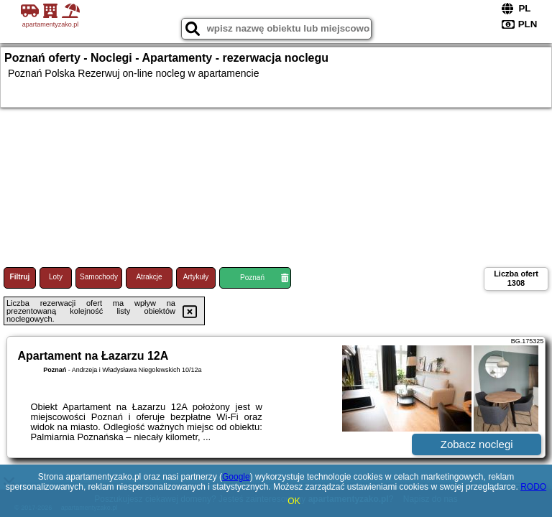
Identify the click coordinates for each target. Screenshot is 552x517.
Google (236, 477)
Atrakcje (149, 277)
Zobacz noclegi (477, 444)
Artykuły (196, 277)
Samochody (99, 277)
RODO (533, 487)
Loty (56, 277)
